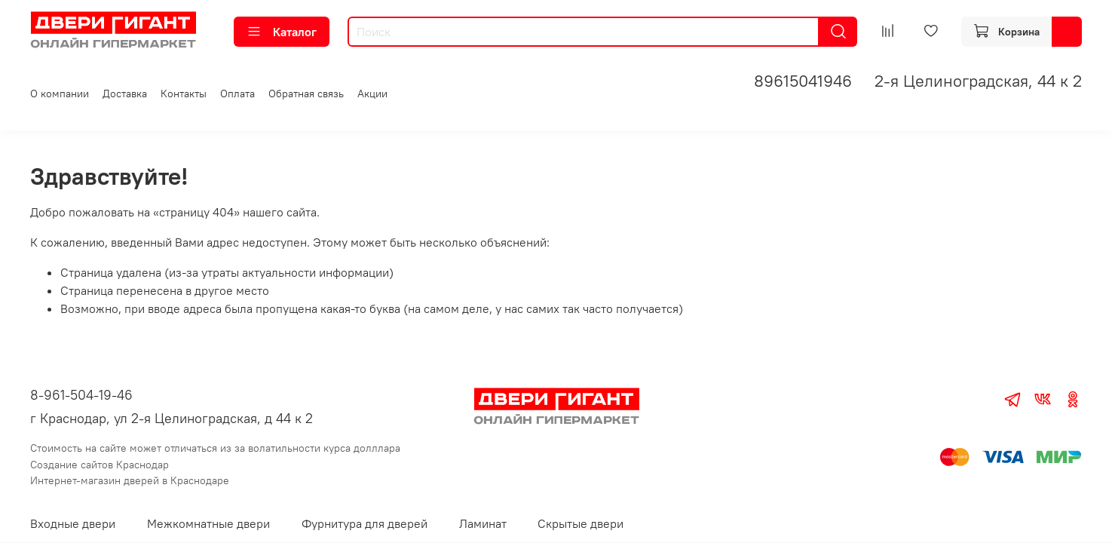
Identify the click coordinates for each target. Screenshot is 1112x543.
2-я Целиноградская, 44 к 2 (978, 80)
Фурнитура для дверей (364, 523)
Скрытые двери (580, 523)
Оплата (237, 93)
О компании (59, 93)
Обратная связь (306, 93)
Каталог (282, 31)
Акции (372, 93)
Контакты (184, 93)
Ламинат (483, 523)
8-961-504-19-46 (81, 394)
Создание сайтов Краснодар (99, 464)
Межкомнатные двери (208, 523)
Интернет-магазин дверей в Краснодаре (129, 480)
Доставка (125, 93)
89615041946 (803, 80)
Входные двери (72, 523)
